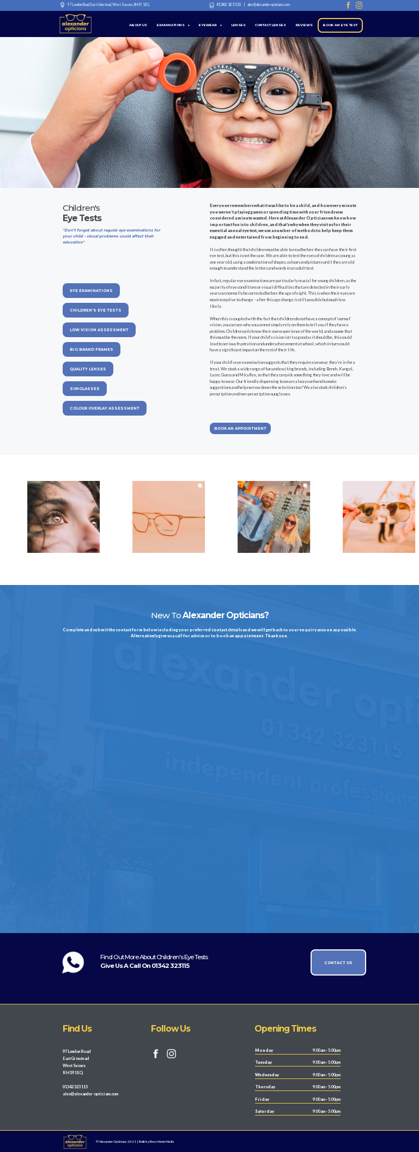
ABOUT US (138, 25)
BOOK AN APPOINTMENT (240, 428)
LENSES (239, 25)
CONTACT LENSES (270, 25)
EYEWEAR (210, 25)
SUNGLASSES (85, 388)
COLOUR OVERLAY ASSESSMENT (104, 408)
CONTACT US (338, 962)
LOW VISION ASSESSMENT (99, 329)
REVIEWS (304, 25)
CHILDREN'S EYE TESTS (96, 310)
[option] (157, 516)
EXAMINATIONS (173, 25)
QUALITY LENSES (88, 369)
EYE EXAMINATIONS (91, 290)
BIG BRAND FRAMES (91, 349)
